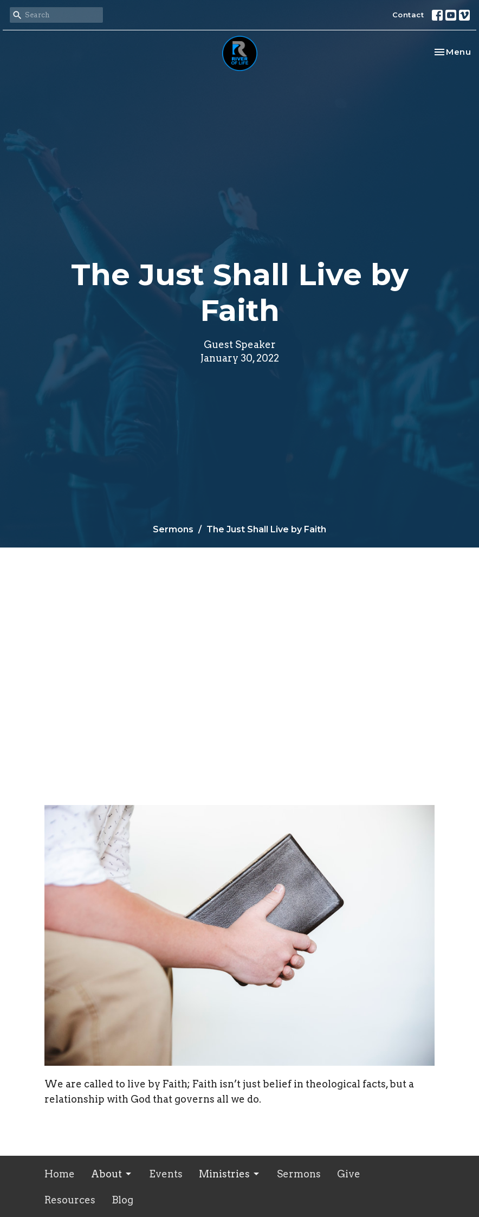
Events (166, 1174)
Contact (408, 14)
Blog (122, 1200)
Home (59, 1174)
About (112, 1174)
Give (348, 1174)
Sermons (173, 529)
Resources (69, 1200)
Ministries (230, 1174)
